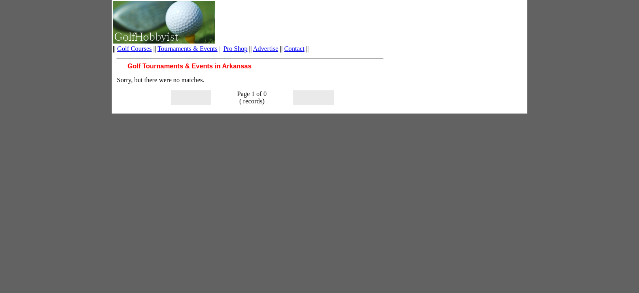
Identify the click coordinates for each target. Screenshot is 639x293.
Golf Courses (134, 48)
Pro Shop (235, 48)
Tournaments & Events (187, 48)
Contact (294, 48)
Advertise (265, 48)
